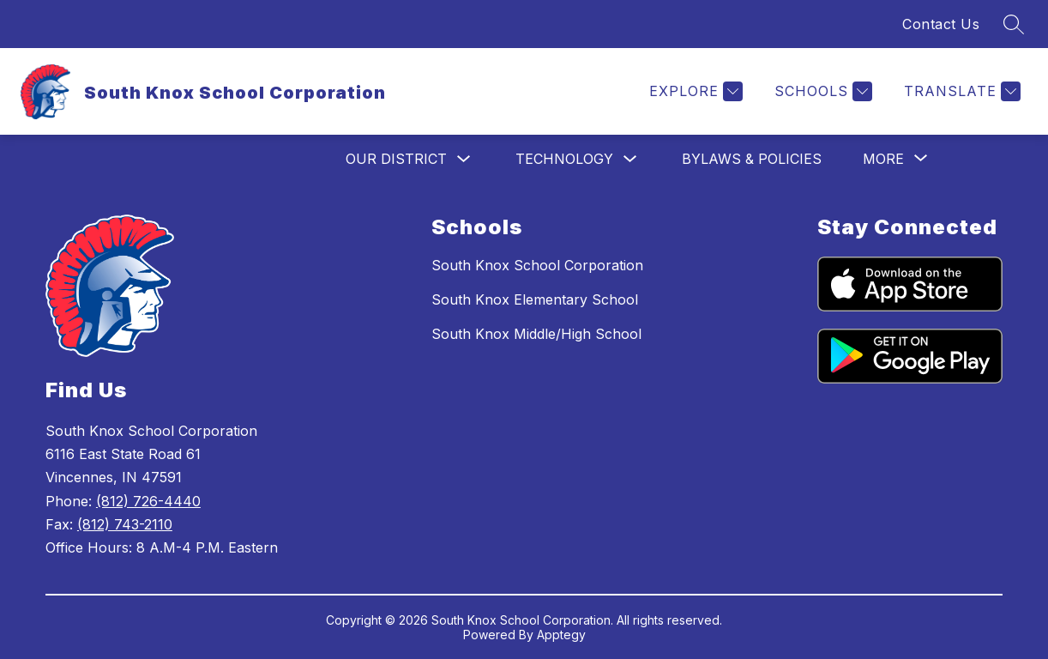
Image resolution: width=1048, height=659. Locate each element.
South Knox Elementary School (534, 299)
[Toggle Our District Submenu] (464, 159)
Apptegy (561, 634)
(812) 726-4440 (148, 501)
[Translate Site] (960, 91)
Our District (396, 158)
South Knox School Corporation (537, 265)
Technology (564, 158)
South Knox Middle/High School (536, 333)
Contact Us (940, 24)
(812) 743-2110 (124, 524)
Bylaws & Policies (752, 158)
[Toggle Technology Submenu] (630, 159)
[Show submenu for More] (883, 158)
